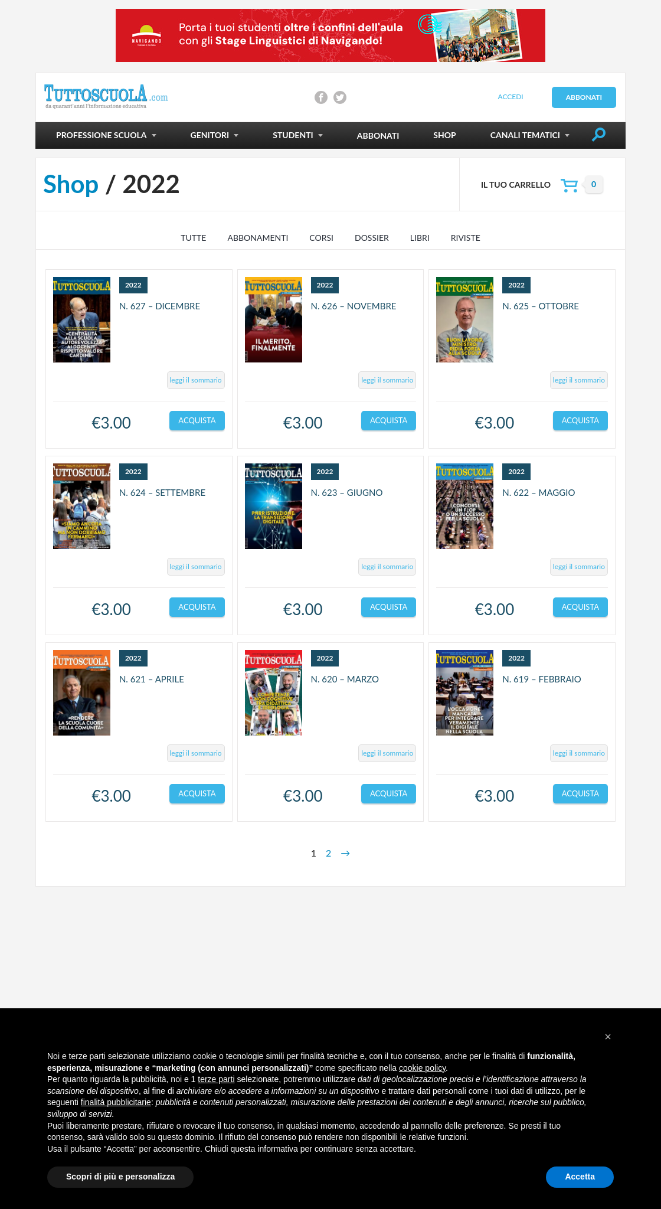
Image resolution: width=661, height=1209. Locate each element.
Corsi (321, 238)
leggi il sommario (196, 379)
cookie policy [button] (422, 1068)
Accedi (510, 96)
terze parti (216, 1079)
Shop (71, 183)
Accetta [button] (580, 1176)
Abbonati (584, 97)
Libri (420, 238)
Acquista (196, 420)
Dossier (372, 238)
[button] (607, 1036)
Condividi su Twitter (339, 97)
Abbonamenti (257, 238)
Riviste (465, 238)
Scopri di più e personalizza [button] (120, 1176)
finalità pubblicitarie (116, 1102)
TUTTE (193, 238)
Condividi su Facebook (321, 97)
